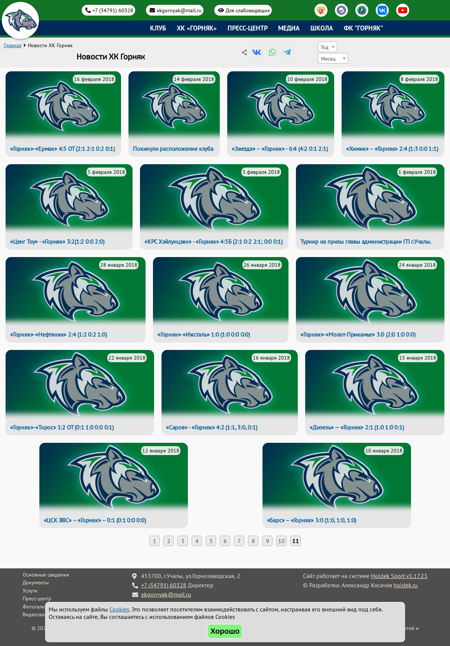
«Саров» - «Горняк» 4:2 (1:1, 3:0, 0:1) (211, 427)
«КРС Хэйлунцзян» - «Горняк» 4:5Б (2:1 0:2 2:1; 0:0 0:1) (213, 241)
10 (281, 541)
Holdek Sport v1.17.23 (399, 576)
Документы (36, 582)
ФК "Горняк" (363, 28)
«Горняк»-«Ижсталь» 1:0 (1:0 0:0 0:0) (203, 334)
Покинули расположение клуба (173, 148)
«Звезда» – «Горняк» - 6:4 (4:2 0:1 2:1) (279, 148)
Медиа (289, 28)
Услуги (30, 590)
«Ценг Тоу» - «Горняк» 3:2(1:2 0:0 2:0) (57, 241)
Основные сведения (46, 574)
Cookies (119, 609)
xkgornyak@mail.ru (179, 10)
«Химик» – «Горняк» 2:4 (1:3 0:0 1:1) (392, 148)
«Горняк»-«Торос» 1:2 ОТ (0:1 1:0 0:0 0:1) (62, 427)
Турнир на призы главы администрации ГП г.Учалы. (365, 241)
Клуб (158, 28)
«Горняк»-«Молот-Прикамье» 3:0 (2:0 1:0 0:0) (357, 334)
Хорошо (225, 631)
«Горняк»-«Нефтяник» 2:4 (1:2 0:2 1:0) (58, 334)
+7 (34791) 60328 (112, 10)
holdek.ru (406, 585)
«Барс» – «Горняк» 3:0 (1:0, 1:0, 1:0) (311, 520)
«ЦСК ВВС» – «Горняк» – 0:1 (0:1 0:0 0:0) (95, 520)
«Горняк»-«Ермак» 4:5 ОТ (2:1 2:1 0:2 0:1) (62, 148)
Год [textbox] (325, 47)
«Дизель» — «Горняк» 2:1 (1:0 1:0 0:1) (357, 427)
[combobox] (327, 47)
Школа (321, 28)
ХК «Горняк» (197, 28)
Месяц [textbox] (328, 58)
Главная (13, 45)
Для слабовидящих (248, 10)
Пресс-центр (248, 28)
